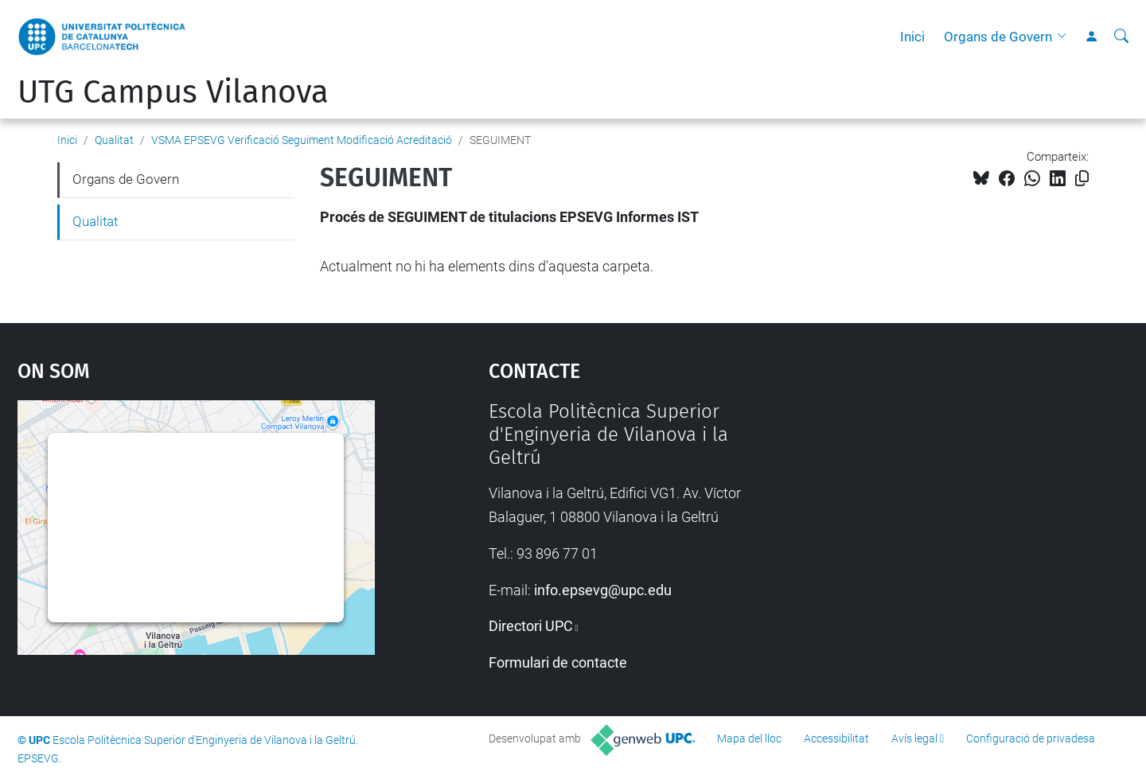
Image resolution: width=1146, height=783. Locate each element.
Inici (912, 37)
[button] (1065, 36)
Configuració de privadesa (1030, 738)
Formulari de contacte (558, 662)
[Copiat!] (1082, 178)
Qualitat (114, 140)
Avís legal (914, 738)
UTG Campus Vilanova (173, 92)
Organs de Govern (998, 37)
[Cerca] (1121, 37)
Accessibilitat (836, 738)
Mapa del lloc (749, 738)
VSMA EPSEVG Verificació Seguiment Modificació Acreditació (301, 140)
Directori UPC (531, 625)
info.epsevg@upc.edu (603, 590)
